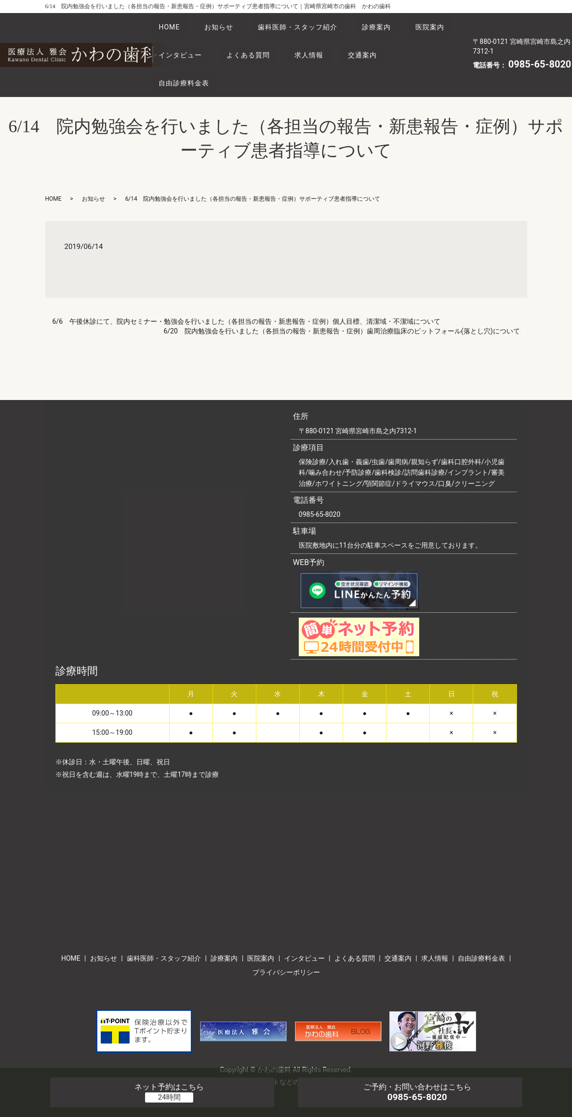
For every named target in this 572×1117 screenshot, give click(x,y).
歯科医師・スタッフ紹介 (314, 24)
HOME (172, 24)
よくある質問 (318, 41)
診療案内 (399, 24)
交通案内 (176, 60)
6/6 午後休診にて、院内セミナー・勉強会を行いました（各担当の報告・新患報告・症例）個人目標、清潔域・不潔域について (247, 295)
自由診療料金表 (247, 60)
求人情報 (385, 41)
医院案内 (176, 41)
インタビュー (244, 41)
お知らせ (228, 24)
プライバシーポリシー (286, 946)
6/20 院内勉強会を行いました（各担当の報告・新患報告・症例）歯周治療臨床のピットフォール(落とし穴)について (341, 305)
